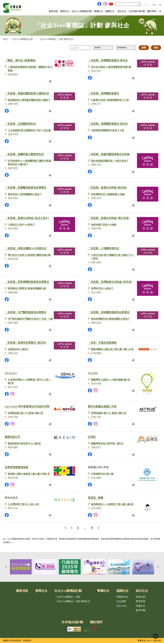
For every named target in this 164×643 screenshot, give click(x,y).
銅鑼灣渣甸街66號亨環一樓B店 (107, 443)
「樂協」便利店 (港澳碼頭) (20, 60)
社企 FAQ (121, 606)
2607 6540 (96, 262)
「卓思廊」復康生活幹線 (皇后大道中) (27, 218)
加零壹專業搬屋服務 (16, 467)
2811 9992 (13, 228)
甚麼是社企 (122, 597)
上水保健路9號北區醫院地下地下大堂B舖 (29, 130)
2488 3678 (13, 103)
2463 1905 (13, 322)
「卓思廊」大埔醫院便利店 (103, 248)
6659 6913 (13, 74)
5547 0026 (96, 508)
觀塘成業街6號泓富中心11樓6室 (24, 443)
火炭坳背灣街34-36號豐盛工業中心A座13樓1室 (29, 381)
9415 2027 (13, 387)
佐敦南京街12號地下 (18, 349)
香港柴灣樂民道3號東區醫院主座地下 (110, 319)
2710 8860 (96, 353)
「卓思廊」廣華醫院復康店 (103, 93)
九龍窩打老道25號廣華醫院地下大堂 (110, 100)
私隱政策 (27, 640)
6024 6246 (13, 477)
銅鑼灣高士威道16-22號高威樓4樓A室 (110, 379)
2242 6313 (96, 71)
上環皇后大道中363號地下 (21, 224)
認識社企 (109, 11)
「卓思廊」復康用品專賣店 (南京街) (25, 342)
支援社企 (140, 606)
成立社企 (121, 11)
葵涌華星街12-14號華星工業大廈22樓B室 (112, 504)
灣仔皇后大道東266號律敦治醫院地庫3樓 (29, 255)
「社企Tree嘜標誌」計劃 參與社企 (72, 601)
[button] (6, 567)
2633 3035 (13, 198)
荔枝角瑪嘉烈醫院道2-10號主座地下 (109, 161)
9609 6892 (13, 447)
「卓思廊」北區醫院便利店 (20, 123)
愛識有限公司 (12, 436)
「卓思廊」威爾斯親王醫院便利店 (24, 154)
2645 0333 (13, 168)
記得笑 (92, 436)
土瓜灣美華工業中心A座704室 (23, 504)
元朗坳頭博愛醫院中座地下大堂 (107, 130)
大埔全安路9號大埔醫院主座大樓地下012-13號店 (112, 257)
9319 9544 (96, 383)
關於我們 (151, 11)
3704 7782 (13, 417)
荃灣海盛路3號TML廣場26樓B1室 (108, 413)
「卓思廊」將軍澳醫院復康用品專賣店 (27, 281)
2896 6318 (96, 322)
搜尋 (139, 4)
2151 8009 (96, 477)
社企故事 (121, 601)
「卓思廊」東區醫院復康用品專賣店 (109, 312)
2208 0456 (13, 292)
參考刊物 (140, 610)
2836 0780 (13, 259)
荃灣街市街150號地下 (102, 288)
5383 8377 (96, 447)
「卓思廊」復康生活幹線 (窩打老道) (108, 218)
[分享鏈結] (160, 11)
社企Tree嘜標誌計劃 (82, 11)
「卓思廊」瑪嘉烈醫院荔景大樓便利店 (27, 93)
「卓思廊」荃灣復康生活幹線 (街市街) (110, 281)
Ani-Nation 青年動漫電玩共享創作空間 (27, 406)
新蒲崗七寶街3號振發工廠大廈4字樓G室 (29, 474)
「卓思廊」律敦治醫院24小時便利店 (26, 248)
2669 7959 (13, 134)
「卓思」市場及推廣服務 (102, 342)
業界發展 (140, 601)
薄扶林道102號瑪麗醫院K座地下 (25, 194)
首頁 (5, 39)
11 (92, 528)
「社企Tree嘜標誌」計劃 (67, 597)
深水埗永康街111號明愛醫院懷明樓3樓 (111, 67)
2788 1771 (96, 103)
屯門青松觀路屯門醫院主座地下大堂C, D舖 (30, 319)
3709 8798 (96, 228)
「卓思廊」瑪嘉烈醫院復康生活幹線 (109, 154)
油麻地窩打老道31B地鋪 (103, 224)
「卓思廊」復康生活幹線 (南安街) (107, 187)
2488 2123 (96, 164)
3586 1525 (13, 353)
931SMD (93, 373)
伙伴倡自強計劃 (137, 11)
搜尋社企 (64, 11)
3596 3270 (96, 198)
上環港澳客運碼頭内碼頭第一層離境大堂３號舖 (30, 69)
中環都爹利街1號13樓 (102, 474)
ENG (154, 5)
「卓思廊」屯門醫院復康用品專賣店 (25, 312)
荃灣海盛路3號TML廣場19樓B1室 (25, 413)
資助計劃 (140, 597)
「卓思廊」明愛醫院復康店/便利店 (108, 60)
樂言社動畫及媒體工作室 (102, 406)
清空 (156, 47)
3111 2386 (96, 292)
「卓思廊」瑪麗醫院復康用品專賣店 (25, 187)
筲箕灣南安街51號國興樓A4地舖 (108, 194)
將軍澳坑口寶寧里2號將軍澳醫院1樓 (27, 288)
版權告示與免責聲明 (12, 640)
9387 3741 (13, 508)
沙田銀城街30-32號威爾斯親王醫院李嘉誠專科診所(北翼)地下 (29, 163)
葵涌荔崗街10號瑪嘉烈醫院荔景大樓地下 (29, 100)
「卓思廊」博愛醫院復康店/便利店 (108, 123)
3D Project (11, 373)
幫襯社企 (98, 11)
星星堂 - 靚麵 (95, 497)
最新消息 (53, 11)
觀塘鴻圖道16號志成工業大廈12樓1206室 (112, 349)
